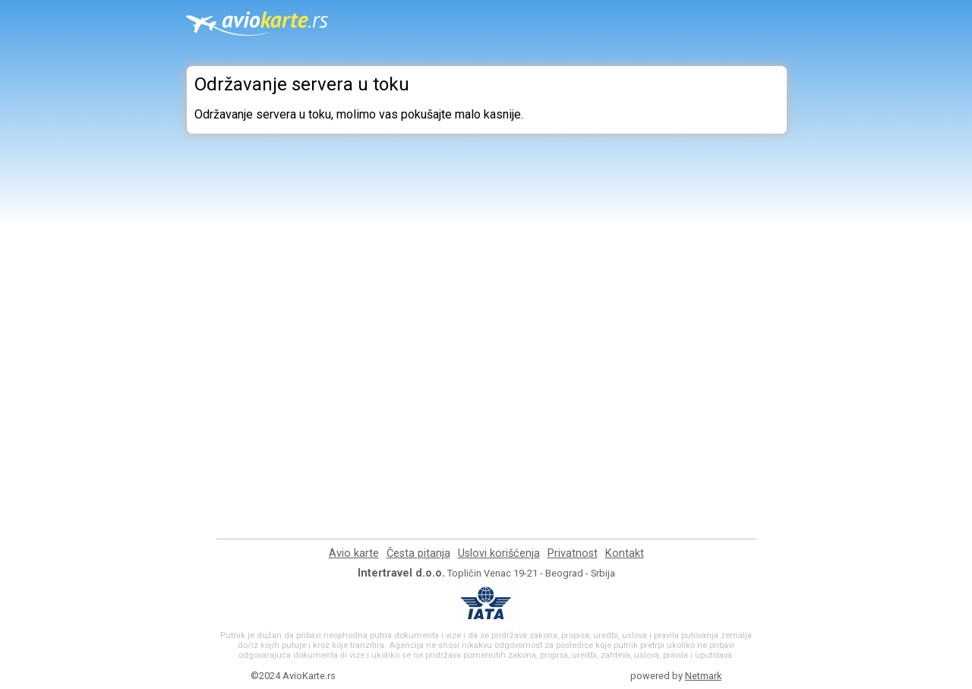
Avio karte (354, 553)
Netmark (703, 675)
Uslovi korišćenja (499, 553)
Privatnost (573, 553)
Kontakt (624, 553)
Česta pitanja (418, 553)
